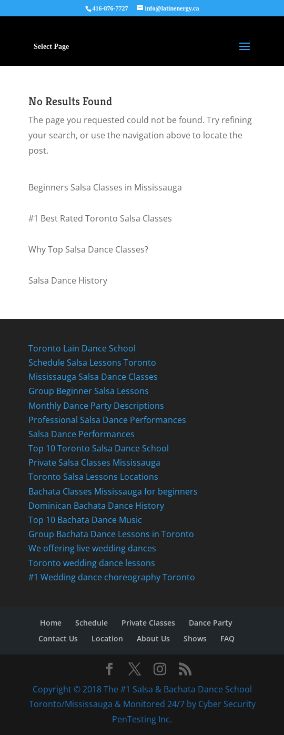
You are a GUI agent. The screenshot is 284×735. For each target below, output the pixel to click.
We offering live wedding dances (93, 548)
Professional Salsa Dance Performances (108, 420)
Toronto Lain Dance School (83, 348)
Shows (195, 638)
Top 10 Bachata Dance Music (85, 520)
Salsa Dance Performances (81, 434)
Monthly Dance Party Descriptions (96, 405)
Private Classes (148, 623)
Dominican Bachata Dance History (97, 505)
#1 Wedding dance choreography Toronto (111, 577)
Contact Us (58, 638)
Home (51, 623)
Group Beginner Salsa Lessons (88, 391)
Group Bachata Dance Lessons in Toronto (111, 534)
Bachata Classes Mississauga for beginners (114, 491)
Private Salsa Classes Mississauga (95, 462)
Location (107, 638)
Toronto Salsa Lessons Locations (93, 476)
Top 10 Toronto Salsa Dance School (98, 448)
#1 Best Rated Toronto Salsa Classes (101, 218)
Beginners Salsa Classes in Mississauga (105, 187)
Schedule (91, 623)
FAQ (227, 638)
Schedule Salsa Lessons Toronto (92, 362)
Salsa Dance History (67, 280)
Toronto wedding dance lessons (91, 563)
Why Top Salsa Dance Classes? (88, 249)
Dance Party (210, 623)
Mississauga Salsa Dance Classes (94, 376)
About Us (153, 638)
